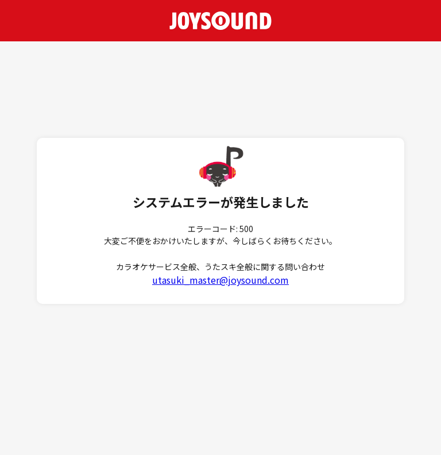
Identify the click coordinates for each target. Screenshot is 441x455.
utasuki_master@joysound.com (220, 280)
